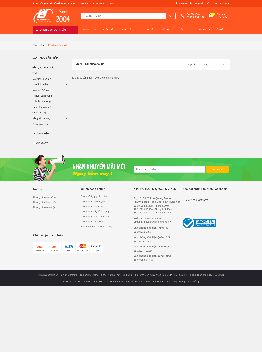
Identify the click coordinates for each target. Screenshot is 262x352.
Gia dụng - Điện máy (43, 67)
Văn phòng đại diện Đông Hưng (152, 256)
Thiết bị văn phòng (42, 95)
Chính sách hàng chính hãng (95, 216)
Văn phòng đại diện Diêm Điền (152, 246)
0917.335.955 (144, 232)
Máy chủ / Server (41, 90)
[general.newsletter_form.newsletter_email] (169, 169)
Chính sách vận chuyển (93, 201)
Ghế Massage (39, 112)
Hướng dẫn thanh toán (44, 202)
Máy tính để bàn (40, 84)
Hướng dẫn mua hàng (44, 197)
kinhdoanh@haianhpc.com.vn (156, 221)
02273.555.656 (145, 260)
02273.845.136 (145, 209)
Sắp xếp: (192, 64)
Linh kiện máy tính (41, 107)
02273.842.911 (145, 212)
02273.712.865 (145, 250)
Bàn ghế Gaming (41, 118)
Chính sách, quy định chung (95, 196)
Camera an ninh (40, 124)
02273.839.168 (196, 17)
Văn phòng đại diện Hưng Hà (151, 227)
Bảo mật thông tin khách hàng (96, 226)
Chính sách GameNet (92, 221)
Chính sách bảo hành (92, 206)
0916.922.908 (144, 241)
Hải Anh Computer (197, 200)
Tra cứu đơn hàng (220, 3)
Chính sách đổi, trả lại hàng (95, 211)
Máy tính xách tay (41, 78)
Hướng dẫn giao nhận (44, 207)
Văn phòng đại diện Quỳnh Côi (152, 237)
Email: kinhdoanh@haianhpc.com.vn (96, 3)
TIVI (34, 73)
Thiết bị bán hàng (41, 101)
